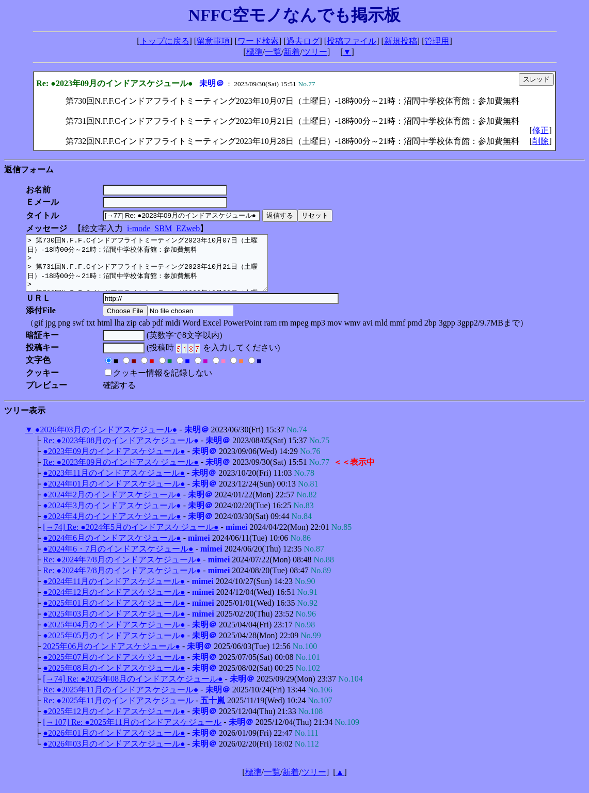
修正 (540, 130)
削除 (540, 141)
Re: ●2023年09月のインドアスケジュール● (121, 472)
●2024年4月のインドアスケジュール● (112, 527)
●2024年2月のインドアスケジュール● (112, 505)
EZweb (188, 228)
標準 (254, 51)
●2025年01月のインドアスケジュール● (114, 613)
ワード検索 (258, 41)
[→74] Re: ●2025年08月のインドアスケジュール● (132, 689)
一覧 (273, 51)
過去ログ (303, 41)
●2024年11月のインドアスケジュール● (114, 592)
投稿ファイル (351, 41)
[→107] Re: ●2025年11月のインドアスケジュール (132, 733)
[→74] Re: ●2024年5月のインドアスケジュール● (130, 537)
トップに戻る (164, 41)
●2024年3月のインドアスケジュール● (112, 516)
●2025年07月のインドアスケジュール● (114, 667)
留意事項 (213, 41)
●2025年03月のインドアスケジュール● (114, 624)
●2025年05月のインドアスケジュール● (114, 646)
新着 (291, 51)
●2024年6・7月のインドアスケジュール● (118, 559)
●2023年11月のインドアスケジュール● (114, 483)
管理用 (436, 41)
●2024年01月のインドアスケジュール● (114, 494)
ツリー (315, 51)
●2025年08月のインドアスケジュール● (114, 678)
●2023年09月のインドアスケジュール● (114, 462)
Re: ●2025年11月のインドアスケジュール (118, 711)
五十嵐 (212, 711)
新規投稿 (400, 41)
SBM (163, 228)
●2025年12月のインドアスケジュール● (114, 722)
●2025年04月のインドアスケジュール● (114, 635)
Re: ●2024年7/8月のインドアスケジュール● (122, 570)
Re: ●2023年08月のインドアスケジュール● (121, 451)
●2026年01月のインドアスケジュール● (114, 743)
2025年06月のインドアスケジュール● (111, 657)
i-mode (138, 228)
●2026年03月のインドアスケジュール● (106, 440)
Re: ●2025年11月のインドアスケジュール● (120, 700)
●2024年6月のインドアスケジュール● (112, 548)
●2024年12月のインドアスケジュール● (114, 602)
